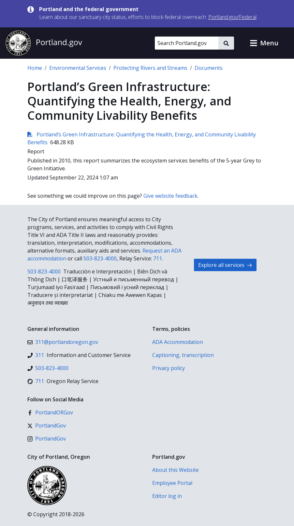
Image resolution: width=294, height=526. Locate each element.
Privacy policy (168, 368)
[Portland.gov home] (43, 43)
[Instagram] (46, 438)
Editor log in (167, 496)
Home (34, 67)
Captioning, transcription (183, 355)
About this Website (175, 469)
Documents (209, 67)
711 (157, 258)
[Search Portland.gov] (186, 43)
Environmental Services (77, 67)
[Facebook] (50, 412)
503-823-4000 (100, 258)
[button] (264, 43)
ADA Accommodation (177, 342)
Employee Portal (172, 483)
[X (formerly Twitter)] (46, 425)
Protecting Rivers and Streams (150, 67)
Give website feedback (170, 195)
